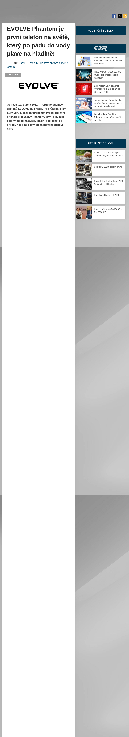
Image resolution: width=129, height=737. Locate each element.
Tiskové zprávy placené (54, 63)
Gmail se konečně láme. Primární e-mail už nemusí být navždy (108, 117)
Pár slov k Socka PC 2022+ (107, 195)
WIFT (24, 63)
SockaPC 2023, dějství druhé (108, 167)
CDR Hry (101, 48)
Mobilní (34, 63)
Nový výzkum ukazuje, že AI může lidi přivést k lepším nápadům (107, 74)
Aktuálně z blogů (101, 143)
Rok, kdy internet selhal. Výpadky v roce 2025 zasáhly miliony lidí (108, 60)
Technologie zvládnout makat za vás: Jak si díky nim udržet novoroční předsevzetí (108, 103)
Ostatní (11, 67)
